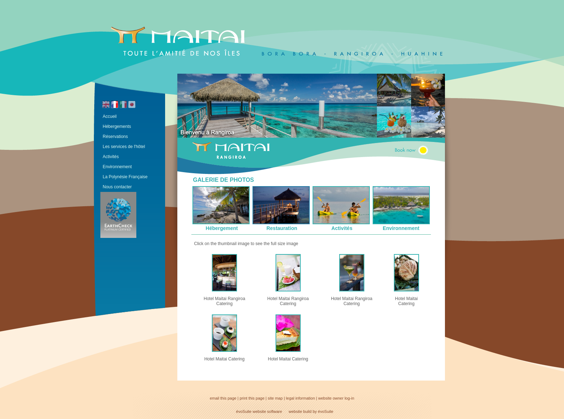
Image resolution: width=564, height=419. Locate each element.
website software (267, 411)
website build (300, 411)
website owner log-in (336, 398)
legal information (300, 398)
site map (275, 398)
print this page (252, 398)
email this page (223, 398)
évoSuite (243, 411)
